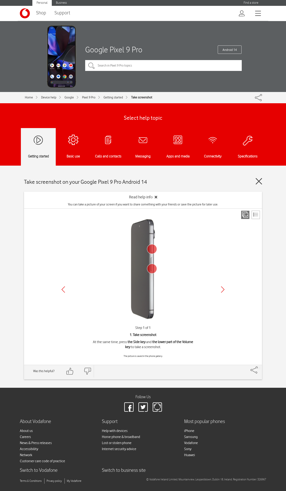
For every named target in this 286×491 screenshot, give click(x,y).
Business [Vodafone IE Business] (61, 3)
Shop (41, 13)
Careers (25, 437)
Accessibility (29, 449)
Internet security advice (119, 449)
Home (29, 97)
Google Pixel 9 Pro (113, 49)
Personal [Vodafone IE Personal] (42, 3)
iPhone (189, 431)
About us (26, 431)
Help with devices (115, 431)
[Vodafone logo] (25, 13)
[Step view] (245, 215)
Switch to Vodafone (39, 470)
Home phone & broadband (121, 437)
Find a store (251, 3)
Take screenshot (141, 97)
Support (62, 13)
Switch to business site (124, 470)
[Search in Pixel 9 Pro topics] (163, 65)
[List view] (256, 215)
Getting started (113, 97)
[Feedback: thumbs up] (69, 371)
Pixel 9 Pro (88, 97)
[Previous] (63, 289)
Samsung (191, 437)
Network (26, 455)
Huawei (189, 455)
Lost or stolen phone (117, 443)
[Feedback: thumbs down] (87, 371)
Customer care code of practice (42, 461)
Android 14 (230, 50)
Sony (187, 449)
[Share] (259, 367)
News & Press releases (36, 443)
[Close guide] (259, 181)
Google (69, 97)
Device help (48, 97)
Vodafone (191, 443)
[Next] (222, 289)
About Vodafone (35, 421)
